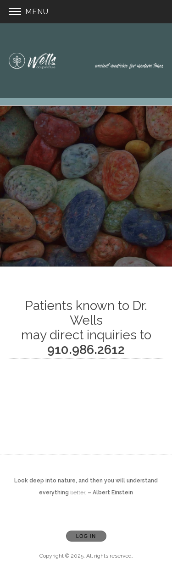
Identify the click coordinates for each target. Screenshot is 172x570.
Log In (86, 536)
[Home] (86, 60)
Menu (29, 11)
